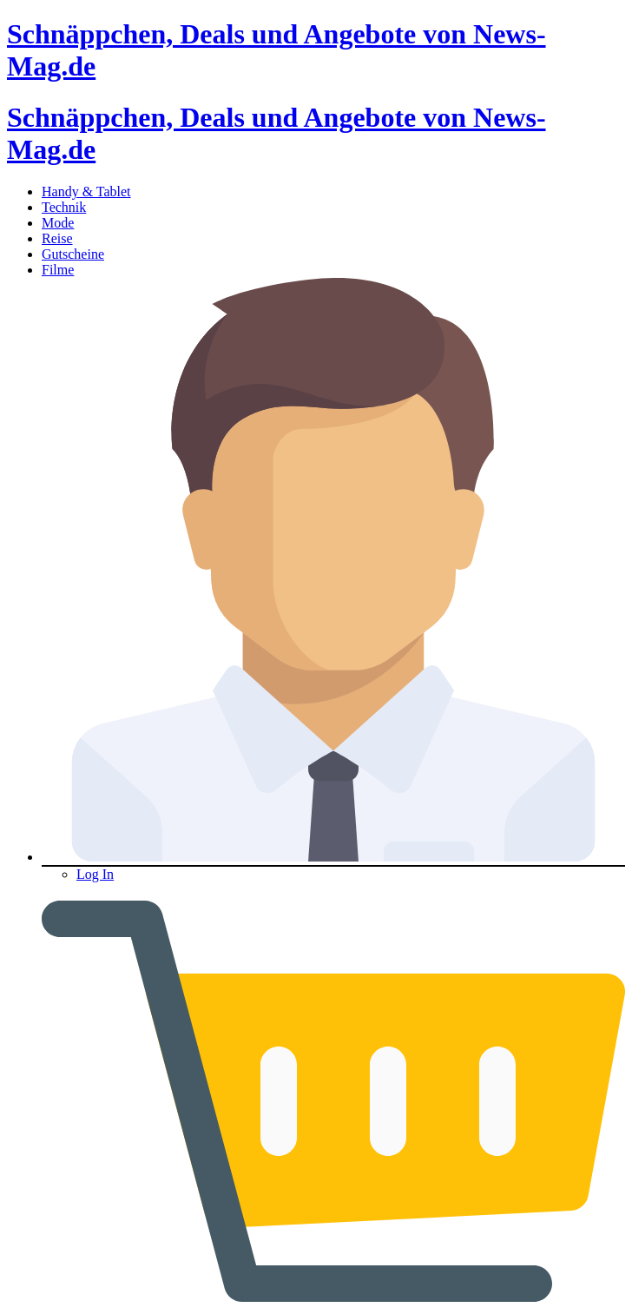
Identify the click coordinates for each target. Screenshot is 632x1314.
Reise (57, 238)
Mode (58, 222)
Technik (64, 207)
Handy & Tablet (86, 191)
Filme (58, 269)
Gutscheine (73, 254)
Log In (95, 874)
